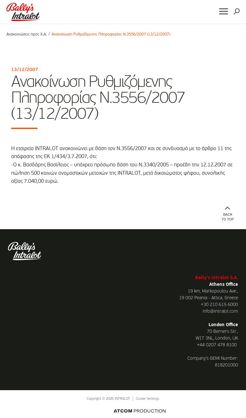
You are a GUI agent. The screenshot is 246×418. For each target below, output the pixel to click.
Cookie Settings (147, 399)
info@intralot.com (220, 311)
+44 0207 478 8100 (217, 345)
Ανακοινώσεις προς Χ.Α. (26, 34)
